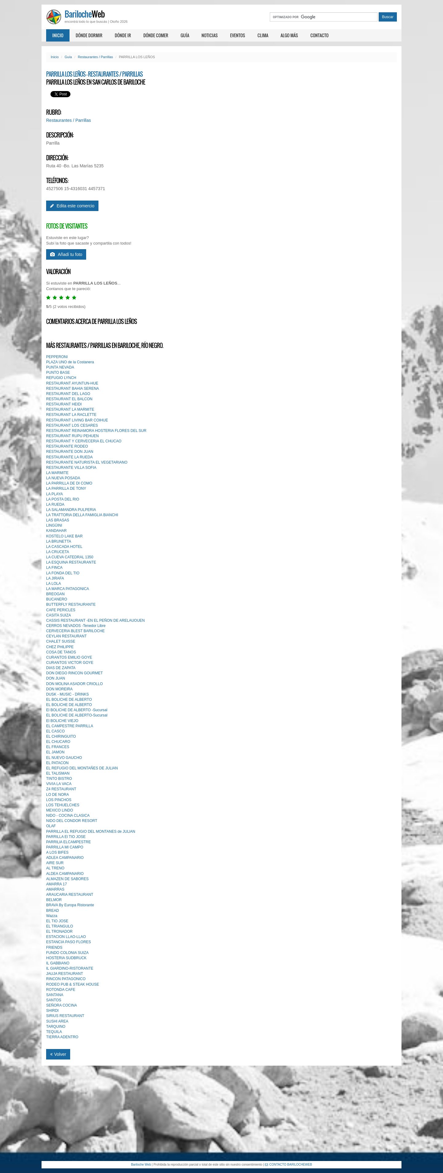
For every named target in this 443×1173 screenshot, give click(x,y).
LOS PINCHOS (58, 800)
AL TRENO (55, 868)
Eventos (237, 35)
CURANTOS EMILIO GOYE (69, 657)
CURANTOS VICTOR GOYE (70, 662)
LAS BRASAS (57, 520)
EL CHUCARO (58, 742)
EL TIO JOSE (57, 921)
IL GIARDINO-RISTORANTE (69, 968)
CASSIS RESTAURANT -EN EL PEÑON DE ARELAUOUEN (95, 620)
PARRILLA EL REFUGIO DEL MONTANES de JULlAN (90, 831)
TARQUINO (55, 1026)
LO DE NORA (57, 794)
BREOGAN (55, 594)
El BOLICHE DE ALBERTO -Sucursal (76, 710)
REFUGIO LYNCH (61, 378)
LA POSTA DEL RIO (62, 499)
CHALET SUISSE (60, 641)
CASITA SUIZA (58, 615)
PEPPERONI (57, 357)
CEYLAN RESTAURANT (66, 636)
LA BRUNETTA (58, 541)
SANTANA (54, 995)
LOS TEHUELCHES (62, 805)
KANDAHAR (56, 531)
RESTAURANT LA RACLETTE (71, 415)
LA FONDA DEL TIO (62, 573)
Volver (58, 1054)
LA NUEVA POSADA (63, 478)
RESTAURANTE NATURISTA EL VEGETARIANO (86, 462)
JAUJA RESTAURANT (64, 974)
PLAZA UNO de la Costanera (70, 362)
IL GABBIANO (58, 963)
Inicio (57, 35)
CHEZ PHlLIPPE (60, 647)
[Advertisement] (221, 1113)
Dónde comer (155, 35)
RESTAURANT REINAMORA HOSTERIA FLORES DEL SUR (96, 431)
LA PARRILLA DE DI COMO (69, 483)
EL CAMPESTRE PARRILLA (69, 726)
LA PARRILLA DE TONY (66, 488)
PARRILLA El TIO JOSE (66, 837)
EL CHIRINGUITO (61, 736)
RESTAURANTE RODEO (67, 446)
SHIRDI (52, 1010)
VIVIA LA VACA (59, 784)
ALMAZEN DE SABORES (67, 879)
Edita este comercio (72, 205)
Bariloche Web (141, 1164)
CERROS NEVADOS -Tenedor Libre (76, 626)
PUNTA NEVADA (60, 367)
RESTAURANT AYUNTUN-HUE (72, 383)
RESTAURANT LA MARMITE (70, 409)
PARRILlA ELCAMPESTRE (68, 842)
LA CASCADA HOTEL (64, 547)
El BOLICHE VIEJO (62, 721)
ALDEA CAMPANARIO (65, 874)
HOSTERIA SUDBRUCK (66, 958)
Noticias (210, 35)
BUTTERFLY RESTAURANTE (71, 604)
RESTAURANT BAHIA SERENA (72, 388)
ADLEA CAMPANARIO (65, 858)
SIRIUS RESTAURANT (65, 1016)
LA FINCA (54, 567)
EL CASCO (55, 731)
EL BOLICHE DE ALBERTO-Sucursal (76, 715)
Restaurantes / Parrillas (95, 57)
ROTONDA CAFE (60, 989)
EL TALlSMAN (58, 773)
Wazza (51, 916)
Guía (185, 35)
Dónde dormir (89, 35)
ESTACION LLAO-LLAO (66, 937)
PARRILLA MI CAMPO (64, 847)
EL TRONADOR (59, 931)
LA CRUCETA (57, 552)
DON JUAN (55, 678)
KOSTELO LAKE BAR (64, 536)
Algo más (289, 35)
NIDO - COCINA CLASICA (68, 815)
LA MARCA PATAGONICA (67, 589)
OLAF (51, 826)
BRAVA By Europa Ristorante (70, 905)
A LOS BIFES (57, 852)
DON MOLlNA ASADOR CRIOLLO (74, 684)
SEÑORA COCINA (61, 1005)
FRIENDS (54, 947)
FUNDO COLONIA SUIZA (67, 953)
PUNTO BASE (58, 372)
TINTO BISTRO (59, 778)
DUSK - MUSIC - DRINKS (67, 694)
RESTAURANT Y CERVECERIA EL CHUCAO (84, 441)
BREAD (52, 910)
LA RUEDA (55, 504)
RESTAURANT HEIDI (64, 404)
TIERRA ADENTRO (62, 1037)
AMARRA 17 (56, 884)
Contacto (319, 35)
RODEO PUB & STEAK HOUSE (72, 984)
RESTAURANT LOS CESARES (72, 425)
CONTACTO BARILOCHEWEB (288, 1164)
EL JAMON (55, 752)
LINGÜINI (54, 525)
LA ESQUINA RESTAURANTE (71, 562)
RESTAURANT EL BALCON (69, 399)
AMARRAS (55, 889)
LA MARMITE (57, 473)
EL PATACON (57, 763)
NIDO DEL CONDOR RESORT (71, 821)
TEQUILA (54, 1032)
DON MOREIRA (59, 689)
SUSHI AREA (57, 1021)
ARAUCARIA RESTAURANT (69, 894)
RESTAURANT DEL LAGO (68, 394)
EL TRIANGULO (59, 926)
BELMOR (54, 900)
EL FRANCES (57, 747)
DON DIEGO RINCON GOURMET (74, 673)
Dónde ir (123, 35)
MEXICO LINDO (59, 810)
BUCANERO (56, 599)
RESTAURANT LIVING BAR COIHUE (77, 420)
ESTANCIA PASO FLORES (68, 942)
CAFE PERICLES (60, 610)
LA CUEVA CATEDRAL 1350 (69, 557)
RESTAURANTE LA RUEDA (69, 457)
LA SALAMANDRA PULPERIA (71, 510)
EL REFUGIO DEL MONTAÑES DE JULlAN (82, 768)
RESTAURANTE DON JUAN (69, 451)
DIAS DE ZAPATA (60, 668)
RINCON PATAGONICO (66, 979)
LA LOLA (53, 583)
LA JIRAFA (55, 578)
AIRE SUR (55, 863)
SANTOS (53, 1000)
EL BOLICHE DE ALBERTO (69, 699)
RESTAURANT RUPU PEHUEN (72, 436)
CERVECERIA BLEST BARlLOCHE (75, 631)
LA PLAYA (54, 494)
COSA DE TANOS (61, 652)
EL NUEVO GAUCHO (64, 758)
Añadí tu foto (66, 254)
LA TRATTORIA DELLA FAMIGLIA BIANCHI (82, 515)
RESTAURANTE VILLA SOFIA (71, 467)
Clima (262, 35)
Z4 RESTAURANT (61, 789)
